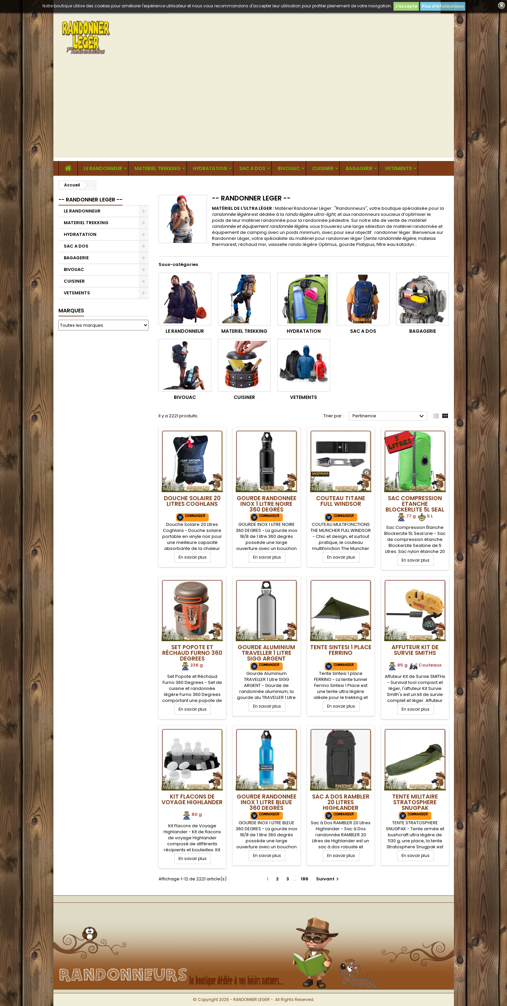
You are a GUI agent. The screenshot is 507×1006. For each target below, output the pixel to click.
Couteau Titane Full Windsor (340, 501)
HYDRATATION (210, 168)
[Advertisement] (253, 111)
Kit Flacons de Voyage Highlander (192, 799)
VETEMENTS (398, 168)
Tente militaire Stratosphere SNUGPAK (415, 802)
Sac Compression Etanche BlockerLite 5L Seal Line (415, 506)
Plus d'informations (443, 6)
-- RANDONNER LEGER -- (90, 199)
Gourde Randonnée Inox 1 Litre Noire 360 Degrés (266, 504)
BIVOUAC (289, 168)
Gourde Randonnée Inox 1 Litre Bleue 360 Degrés (266, 802)
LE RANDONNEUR (103, 168)
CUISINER (322, 168)
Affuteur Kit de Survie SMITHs (415, 650)
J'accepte (406, 6)
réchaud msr (252, 244)
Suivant (328, 879)
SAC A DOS (252, 168)
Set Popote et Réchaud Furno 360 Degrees (192, 653)
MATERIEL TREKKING (158, 168)
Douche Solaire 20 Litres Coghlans (192, 501)
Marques (71, 310)
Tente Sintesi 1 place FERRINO (340, 650)
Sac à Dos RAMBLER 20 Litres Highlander (340, 802)
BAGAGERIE (359, 168)
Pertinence (389, 416)
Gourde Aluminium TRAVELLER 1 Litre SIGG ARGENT (266, 653)
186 (304, 879)
